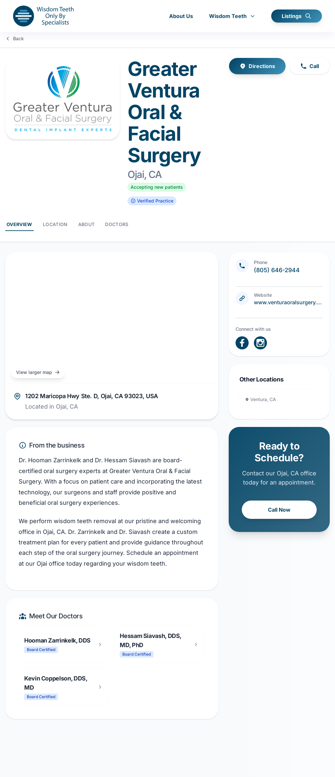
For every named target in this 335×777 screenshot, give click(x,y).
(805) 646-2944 (277, 268)
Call (309, 65)
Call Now (279, 508)
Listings (296, 16)
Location (55, 223)
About (86, 223)
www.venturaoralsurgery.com (288, 301)
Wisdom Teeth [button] (232, 16)
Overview (19, 223)
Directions (257, 65)
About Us (181, 16)
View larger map (38, 371)
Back (14, 38)
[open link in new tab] (242, 341)
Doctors (116, 223)
